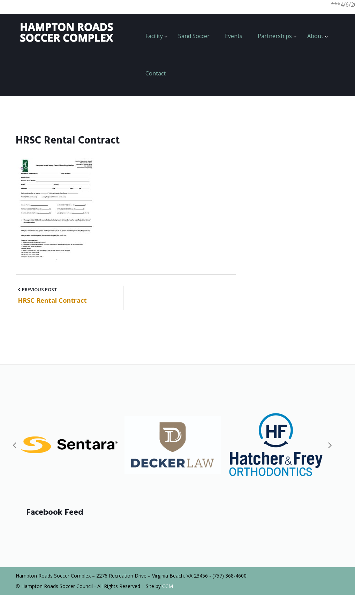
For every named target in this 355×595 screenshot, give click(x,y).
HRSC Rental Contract (52, 300)
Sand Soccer (194, 36)
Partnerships (275, 36)
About (315, 36)
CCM (167, 586)
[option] (69, 444)
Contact (155, 73)
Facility (154, 36)
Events (233, 36)
